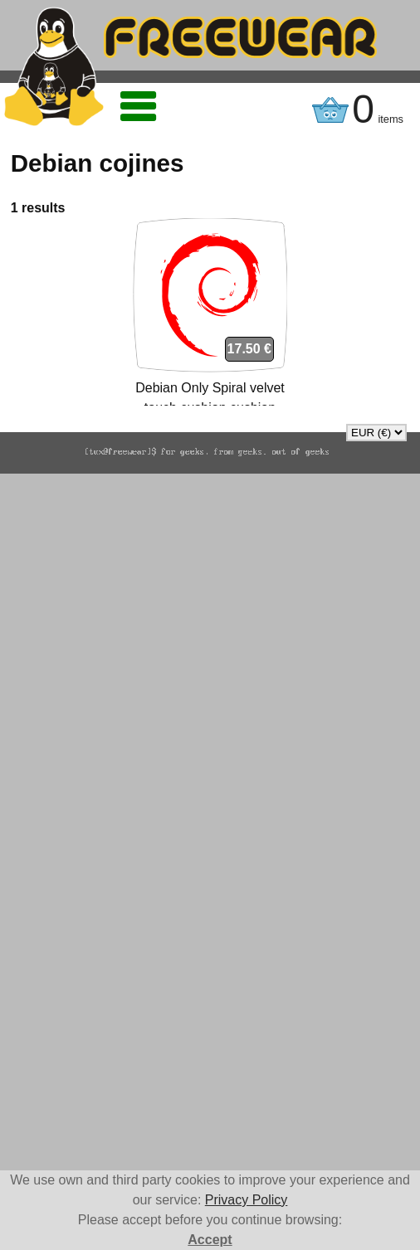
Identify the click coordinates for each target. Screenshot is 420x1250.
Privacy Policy (246, 1200)
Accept (210, 1240)
